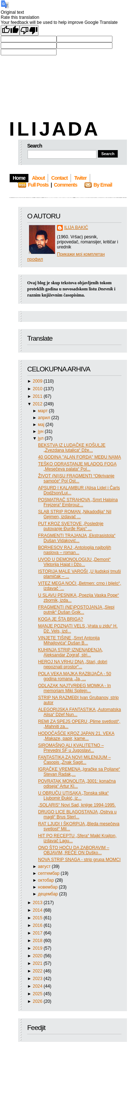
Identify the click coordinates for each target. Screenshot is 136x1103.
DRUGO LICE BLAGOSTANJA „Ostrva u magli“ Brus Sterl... (77, 814)
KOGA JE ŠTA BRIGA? (60, 619)
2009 (38, 381)
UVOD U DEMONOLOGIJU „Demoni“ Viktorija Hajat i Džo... (74, 562)
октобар (46, 880)
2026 (38, 1001)
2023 (38, 978)
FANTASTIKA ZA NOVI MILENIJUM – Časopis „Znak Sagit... (74, 760)
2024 (38, 986)
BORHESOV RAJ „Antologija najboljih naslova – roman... (74, 550)
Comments (65, 185)
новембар (48, 887)
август (45, 866)
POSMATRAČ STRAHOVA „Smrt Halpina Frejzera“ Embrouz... (78, 502)
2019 (38, 948)
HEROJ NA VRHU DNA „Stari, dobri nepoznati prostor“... (72, 664)
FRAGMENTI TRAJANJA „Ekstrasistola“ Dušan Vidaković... (76, 538)
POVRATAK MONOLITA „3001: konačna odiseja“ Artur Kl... (77, 784)
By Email (103, 185)
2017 (38, 933)
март (43, 410)
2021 (38, 963)
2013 (38, 902)
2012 (38, 403)
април (44, 417)
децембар (48, 894)
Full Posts (38, 185)
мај (42, 424)
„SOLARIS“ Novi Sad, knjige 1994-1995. (77, 805)
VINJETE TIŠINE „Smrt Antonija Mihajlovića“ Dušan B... (69, 640)
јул (41, 438)
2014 (38, 910)
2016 (38, 925)
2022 (38, 971)
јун (41, 431)
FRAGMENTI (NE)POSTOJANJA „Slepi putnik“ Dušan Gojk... (76, 610)
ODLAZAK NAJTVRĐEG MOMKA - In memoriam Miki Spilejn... (74, 688)
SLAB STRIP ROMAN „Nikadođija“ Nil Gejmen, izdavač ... (74, 514)
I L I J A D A (52, 129)
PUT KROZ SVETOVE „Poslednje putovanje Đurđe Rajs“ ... (70, 526)
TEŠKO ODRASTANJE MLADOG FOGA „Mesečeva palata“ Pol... (77, 466)
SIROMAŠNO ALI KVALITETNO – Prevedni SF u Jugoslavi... (71, 748)
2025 (38, 993)
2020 (38, 955)
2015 (38, 917)
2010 (38, 388)
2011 (38, 396)
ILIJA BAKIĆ (76, 227)
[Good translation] (10, 30)
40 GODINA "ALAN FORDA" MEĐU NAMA (79, 457)
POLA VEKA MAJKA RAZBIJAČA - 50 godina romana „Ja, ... (74, 676)
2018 (38, 940)
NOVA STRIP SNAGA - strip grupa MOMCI (79, 859)
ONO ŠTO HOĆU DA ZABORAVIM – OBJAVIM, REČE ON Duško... (73, 850)
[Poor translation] (29, 30)
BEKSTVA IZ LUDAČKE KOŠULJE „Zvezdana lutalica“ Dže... (72, 448)
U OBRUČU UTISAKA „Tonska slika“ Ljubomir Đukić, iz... (73, 796)
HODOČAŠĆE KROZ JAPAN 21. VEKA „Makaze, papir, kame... (76, 736)
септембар (49, 873)
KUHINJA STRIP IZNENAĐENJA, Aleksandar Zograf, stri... (70, 652)
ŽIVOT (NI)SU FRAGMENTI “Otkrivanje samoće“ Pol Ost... (76, 478)
